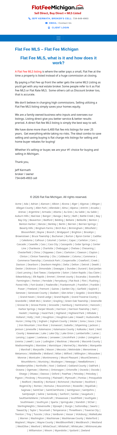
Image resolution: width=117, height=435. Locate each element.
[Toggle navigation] (58, 38)
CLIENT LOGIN (58, 27)
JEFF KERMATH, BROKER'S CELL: (50, 18)
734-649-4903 (81, 18)
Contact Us (65, 23)
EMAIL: (51, 23)
